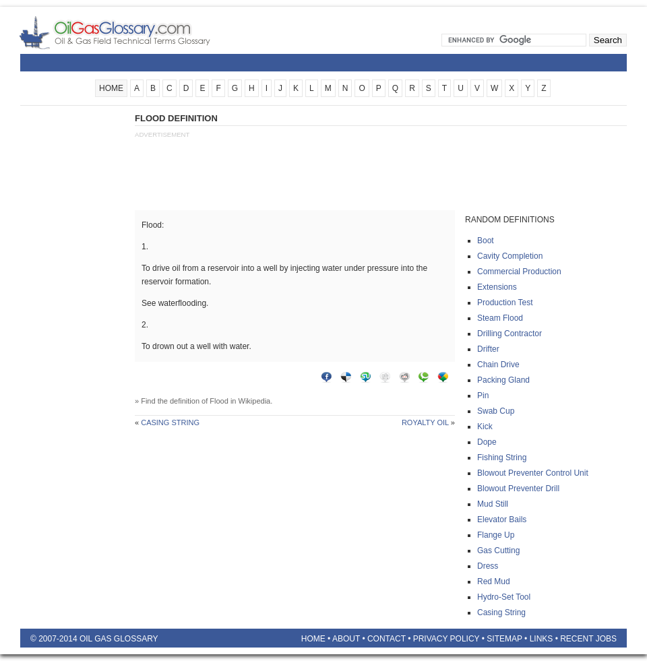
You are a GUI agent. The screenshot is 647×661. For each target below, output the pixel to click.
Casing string (170, 422)
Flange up (495, 535)
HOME (111, 88)
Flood (219, 401)
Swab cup (495, 411)
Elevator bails (501, 519)
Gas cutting (498, 550)
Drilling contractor (509, 333)
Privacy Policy (446, 638)
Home (313, 638)
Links (541, 638)
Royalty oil (425, 422)
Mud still (492, 504)
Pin (483, 395)
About (346, 638)
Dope (487, 442)
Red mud (493, 581)
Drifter (488, 349)
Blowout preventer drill (518, 488)
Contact (386, 638)
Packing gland (503, 380)
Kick (485, 426)
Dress (487, 566)
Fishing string (501, 457)
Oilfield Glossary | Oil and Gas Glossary (131, 32)
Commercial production (519, 271)
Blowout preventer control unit (532, 473)
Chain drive (498, 364)
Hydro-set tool (503, 597)
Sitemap (504, 638)
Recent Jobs (588, 638)
